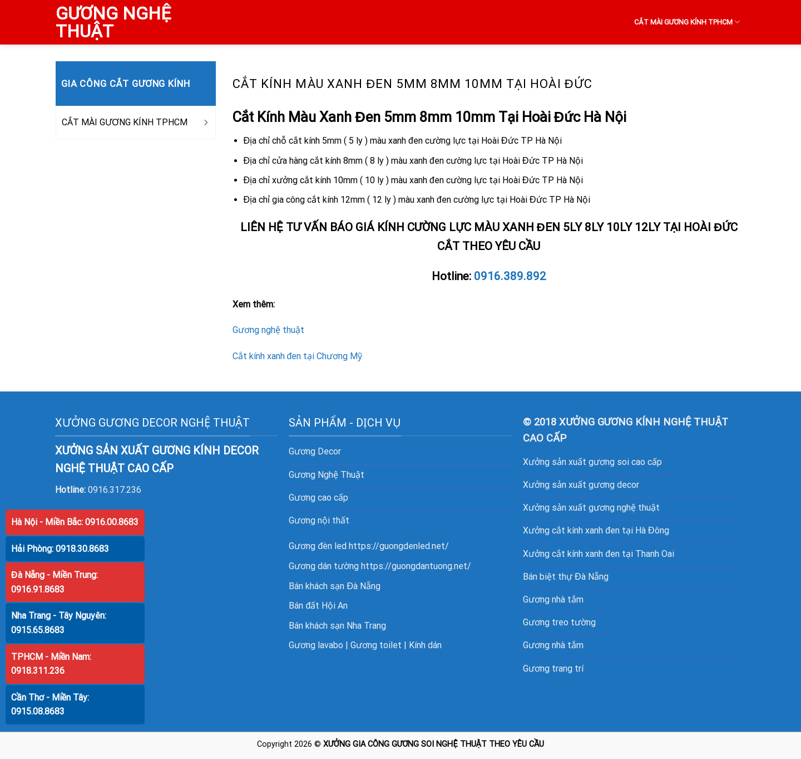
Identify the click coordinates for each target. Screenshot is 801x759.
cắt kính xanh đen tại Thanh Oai (613, 554)
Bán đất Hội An (318, 605)
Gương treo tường (559, 622)
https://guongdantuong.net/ (416, 566)
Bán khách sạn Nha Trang (337, 625)
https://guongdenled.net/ (399, 546)
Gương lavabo (316, 645)
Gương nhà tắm (553, 599)
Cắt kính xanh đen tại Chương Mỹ (298, 356)
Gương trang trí (553, 668)
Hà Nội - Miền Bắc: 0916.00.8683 (75, 522)
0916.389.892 (510, 276)
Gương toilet (376, 645)
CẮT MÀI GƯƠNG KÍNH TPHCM (687, 22)
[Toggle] (205, 122)
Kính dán (425, 645)
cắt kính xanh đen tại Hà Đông (610, 530)
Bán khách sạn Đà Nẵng (334, 586)
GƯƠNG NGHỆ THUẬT (113, 22)
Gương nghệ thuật (268, 330)
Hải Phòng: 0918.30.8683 (60, 548)
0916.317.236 (114, 489)
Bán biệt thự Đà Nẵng (566, 576)
